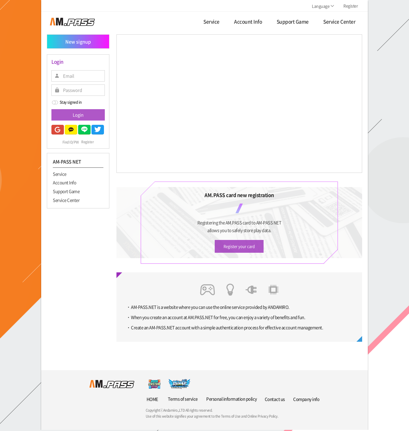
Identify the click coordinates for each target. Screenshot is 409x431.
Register (87, 142)
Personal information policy (230, 400)
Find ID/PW (70, 142)
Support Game (66, 191)
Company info (306, 400)
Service (59, 174)
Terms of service (182, 400)
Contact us (274, 400)
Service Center (66, 200)
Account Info (64, 182)
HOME (152, 400)
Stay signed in (66, 102)
